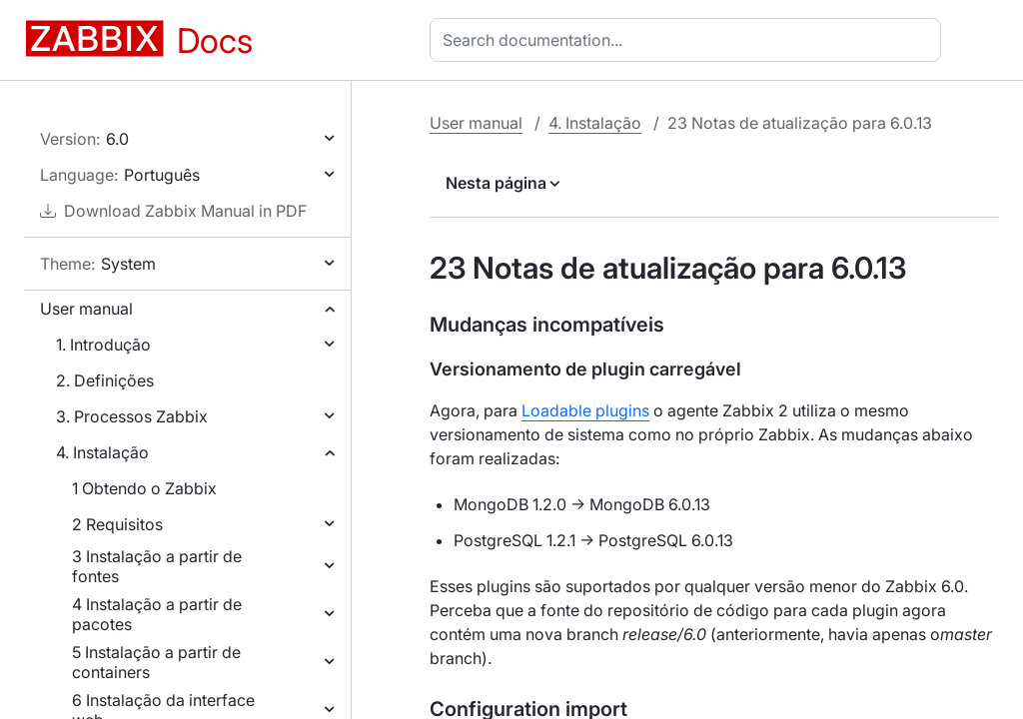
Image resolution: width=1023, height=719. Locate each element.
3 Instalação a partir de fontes (157, 566)
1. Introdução (103, 345)
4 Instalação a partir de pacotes (157, 614)
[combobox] (689, 40)
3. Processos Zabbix (132, 416)
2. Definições (105, 380)
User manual (86, 309)
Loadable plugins (585, 410)
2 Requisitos (117, 524)
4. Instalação (102, 452)
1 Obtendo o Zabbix (144, 488)
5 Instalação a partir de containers (156, 662)
